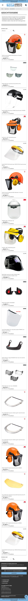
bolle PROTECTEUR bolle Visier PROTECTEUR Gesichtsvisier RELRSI (14, 550)
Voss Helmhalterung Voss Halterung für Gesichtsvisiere (13, 412)
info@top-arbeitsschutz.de (6, 591)
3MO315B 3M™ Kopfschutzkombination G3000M (12, 468)
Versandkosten (11, 59)
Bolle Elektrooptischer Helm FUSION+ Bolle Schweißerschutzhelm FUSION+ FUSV (11, 275)
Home (2, 8)
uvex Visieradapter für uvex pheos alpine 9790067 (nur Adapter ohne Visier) (13, 330)
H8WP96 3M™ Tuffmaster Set (8, 220)
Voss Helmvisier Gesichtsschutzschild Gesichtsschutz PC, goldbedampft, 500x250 (13, 495)
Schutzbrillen (12, 8)
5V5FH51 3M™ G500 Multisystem (8, 247)
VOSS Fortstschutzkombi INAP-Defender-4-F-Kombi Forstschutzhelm (12, 193)
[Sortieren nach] (6, 30)
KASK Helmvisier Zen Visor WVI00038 (9, 386)
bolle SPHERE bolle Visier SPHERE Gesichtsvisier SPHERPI (13, 110)
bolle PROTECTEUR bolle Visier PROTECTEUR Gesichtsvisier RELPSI (14, 165)
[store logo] (14, 5)
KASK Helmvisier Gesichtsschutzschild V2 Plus (11, 83)
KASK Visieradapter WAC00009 (8, 302)
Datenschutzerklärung (17, 570)
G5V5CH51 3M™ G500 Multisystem (9, 137)
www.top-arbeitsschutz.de (6, 593)
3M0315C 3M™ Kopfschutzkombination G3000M (12, 523)
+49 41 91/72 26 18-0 (6, 588)
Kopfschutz (7, 8)
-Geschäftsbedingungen (15, 576)
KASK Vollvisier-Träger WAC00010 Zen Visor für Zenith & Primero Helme (13, 358)
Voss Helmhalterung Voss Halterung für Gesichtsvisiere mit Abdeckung (13, 440)
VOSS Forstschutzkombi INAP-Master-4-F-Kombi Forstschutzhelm (12, 56)
